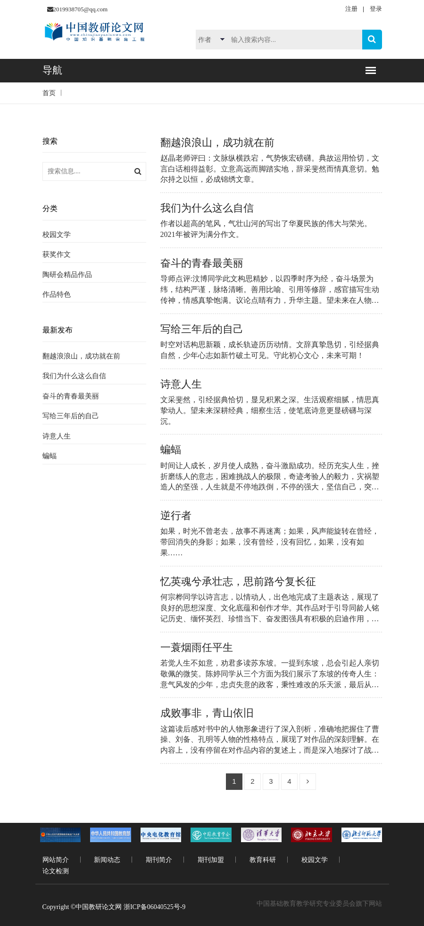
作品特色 (56, 294)
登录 (376, 8)
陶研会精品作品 (67, 274)
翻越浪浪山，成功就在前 (81, 356)
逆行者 (175, 515)
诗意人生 (56, 436)
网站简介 (55, 859)
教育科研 (262, 859)
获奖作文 (56, 254)
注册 (351, 8)
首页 (49, 93)
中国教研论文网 (98, 906)
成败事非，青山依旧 (207, 713)
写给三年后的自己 (70, 416)
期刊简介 (159, 859)
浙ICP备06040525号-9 (154, 906)
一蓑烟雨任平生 (196, 647)
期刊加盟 (211, 859)
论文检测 (55, 871)
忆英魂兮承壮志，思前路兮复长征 (238, 581)
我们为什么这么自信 (74, 376)
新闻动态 (107, 859)
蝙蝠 (49, 456)
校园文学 (56, 234)
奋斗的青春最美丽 (70, 396)
